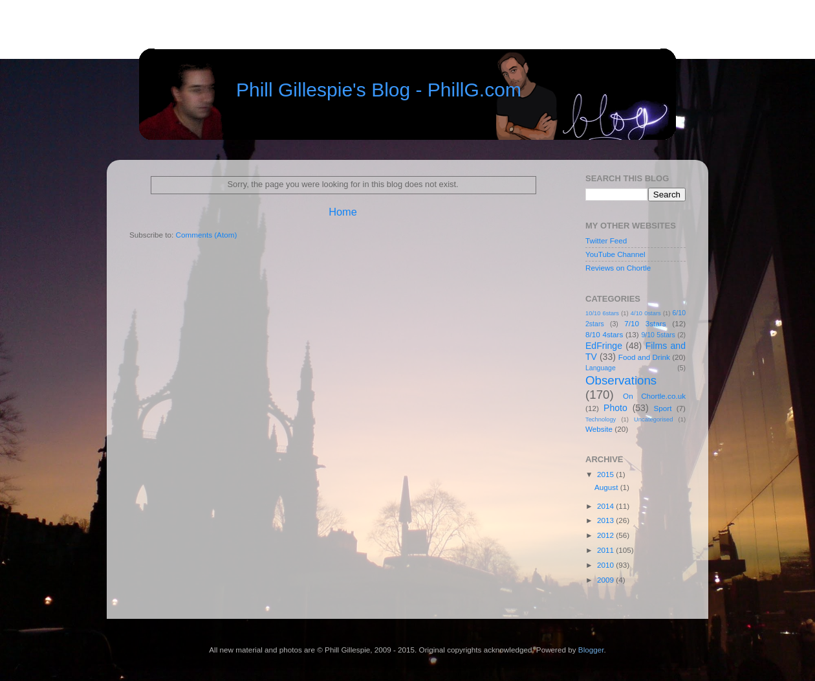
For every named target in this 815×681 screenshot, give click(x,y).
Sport (663, 408)
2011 (606, 550)
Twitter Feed (606, 240)
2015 (606, 474)
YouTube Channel (615, 254)
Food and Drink (644, 357)
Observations (621, 380)
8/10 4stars (604, 334)
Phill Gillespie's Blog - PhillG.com (378, 89)
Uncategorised (653, 419)
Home (343, 212)
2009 (606, 579)
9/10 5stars (658, 335)
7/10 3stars (645, 323)
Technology (600, 419)
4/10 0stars (646, 313)
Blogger (591, 649)
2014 (606, 506)
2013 (606, 520)
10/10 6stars (602, 313)
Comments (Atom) (206, 234)
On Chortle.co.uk (654, 396)
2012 (606, 535)
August (607, 487)
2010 (606, 565)
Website (599, 429)
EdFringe (603, 345)
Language (600, 368)
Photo (615, 408)
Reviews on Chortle (618, 267)
